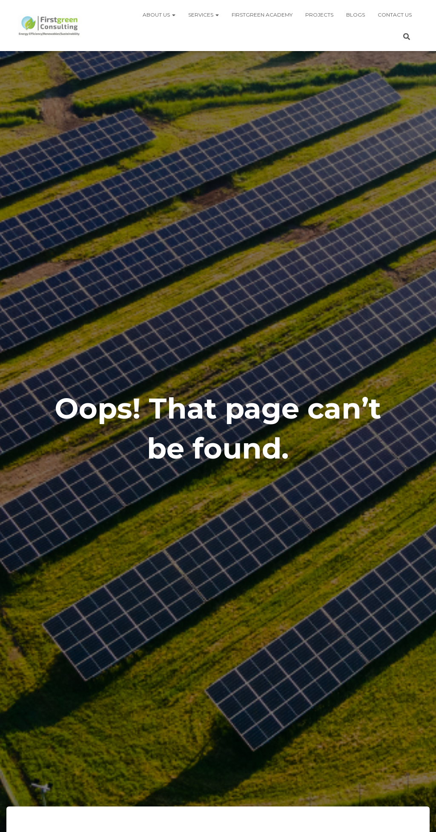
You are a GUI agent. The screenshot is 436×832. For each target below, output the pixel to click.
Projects (319, 14)
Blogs (355, 14)
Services (203, 14)
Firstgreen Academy (262, 14)
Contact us (395, 14)
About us (159, 14)
